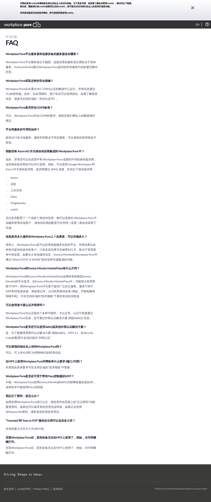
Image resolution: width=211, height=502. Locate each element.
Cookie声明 (23, 489)
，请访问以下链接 (122, 3)
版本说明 (9, 489)
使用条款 (58, 489)
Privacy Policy (41, 489)
